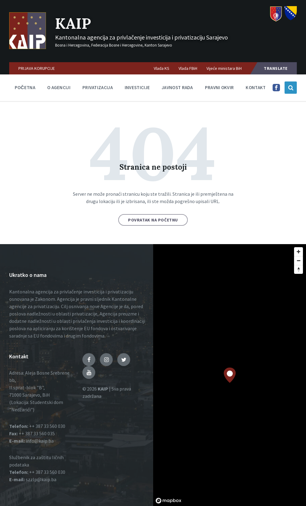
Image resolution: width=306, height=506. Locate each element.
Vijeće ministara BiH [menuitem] (224, 68)
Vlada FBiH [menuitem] (188, 68)
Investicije (137, 87)
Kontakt (256, 87)
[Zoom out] (298, 260)
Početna (25, 87)
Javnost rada (177, 87)
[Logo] (27, 47)
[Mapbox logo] (168, 500)
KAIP (73, 23)
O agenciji (58, 87)
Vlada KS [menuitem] (161, 68)
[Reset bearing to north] (298, 269)
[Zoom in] (298, 251)
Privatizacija (97, 87)
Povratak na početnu (153, 220)
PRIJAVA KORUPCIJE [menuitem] (36, 68)
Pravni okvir (219, 87)
